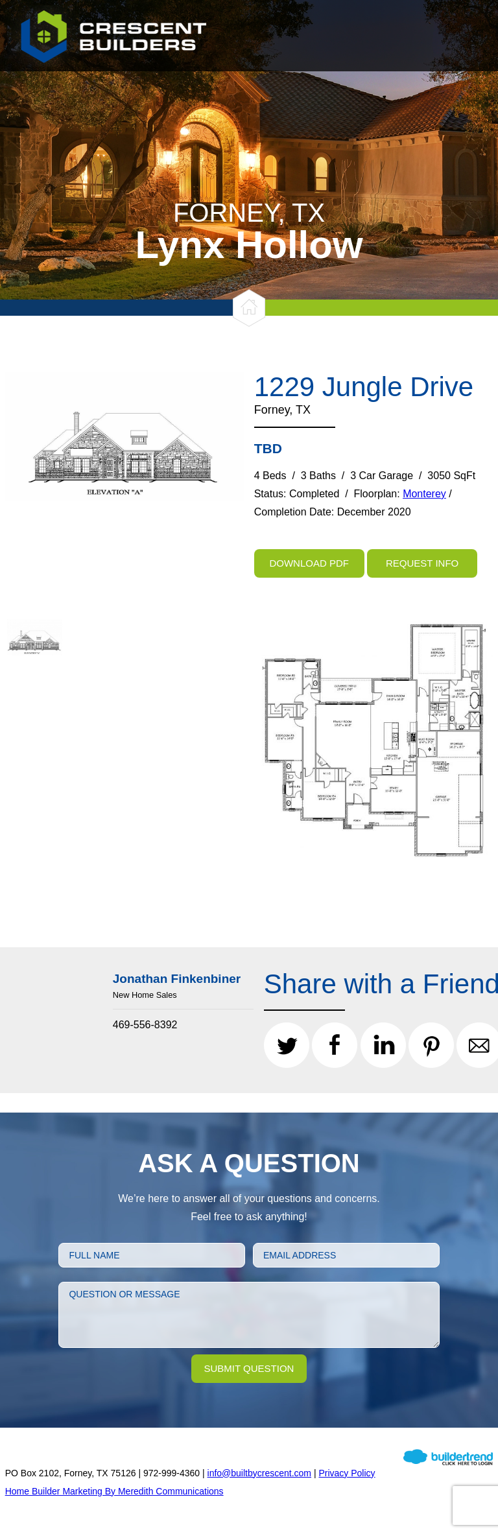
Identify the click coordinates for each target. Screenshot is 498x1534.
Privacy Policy (346, 1473)
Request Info (422, 563)
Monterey (424, 493)
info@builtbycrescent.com (260, 1473)
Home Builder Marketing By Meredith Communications (114, 1491)
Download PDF (309, 563)
